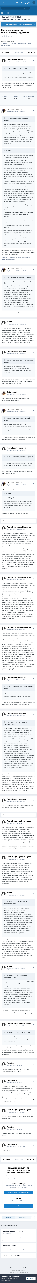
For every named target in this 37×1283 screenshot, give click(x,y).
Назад (7, 52)
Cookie (25, 1268)
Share (8, 1217)
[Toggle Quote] (4, 68)
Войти (19, 1206)
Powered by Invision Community (18, 1272)
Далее (30, 52)
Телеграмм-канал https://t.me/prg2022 (17, 3)
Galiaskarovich (12, 392)
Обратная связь (15, 1268)
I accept (30, 1278)
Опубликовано (16, 62)
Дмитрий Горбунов (14, 109)
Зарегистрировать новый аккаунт (18, 1192)
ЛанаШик (10, 1063)
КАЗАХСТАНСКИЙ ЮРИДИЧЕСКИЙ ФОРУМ (15, 18)
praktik (9, 322)
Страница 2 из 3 (18, 52)
